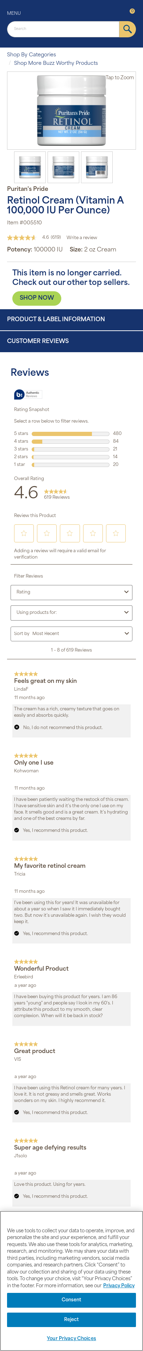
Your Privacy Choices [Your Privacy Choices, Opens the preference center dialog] (71, 1339)
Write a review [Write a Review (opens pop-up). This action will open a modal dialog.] (82, 238)
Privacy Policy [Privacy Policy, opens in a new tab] (119, 1286)
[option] (71, 110)
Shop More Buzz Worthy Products (56, 63)
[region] (71, 1281)
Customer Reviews (38, 341)
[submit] (127, 29)
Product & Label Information (56, 320)
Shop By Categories (31, 55)
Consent (72, 1300)
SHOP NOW (37, 298)
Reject (71, 1320)
